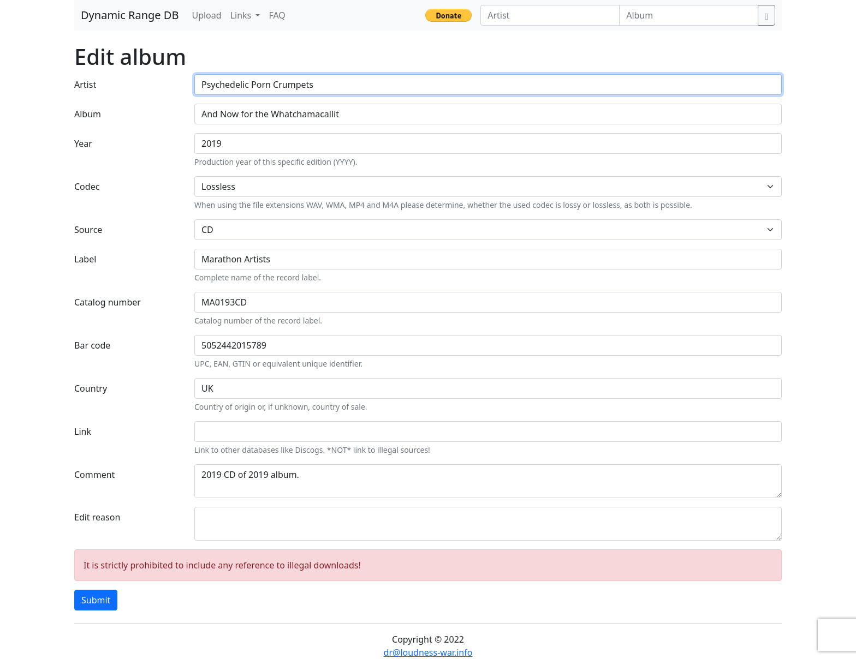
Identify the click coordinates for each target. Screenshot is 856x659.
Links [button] (242, 15)
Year (83, 143)
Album (87, 114)
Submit (95, 600)
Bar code (92, 345)
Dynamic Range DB (130, 15)
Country (90, 388)
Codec (86, 187)
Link (82, 432)
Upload (206, 15)
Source (88, 230)
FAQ (277, 15)
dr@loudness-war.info (428, 652)
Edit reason (97, 517)
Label (85, 259)
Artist (85, 85)
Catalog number (107, 302)
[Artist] (550, 15)
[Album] (688, 15)
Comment (94, 475)
